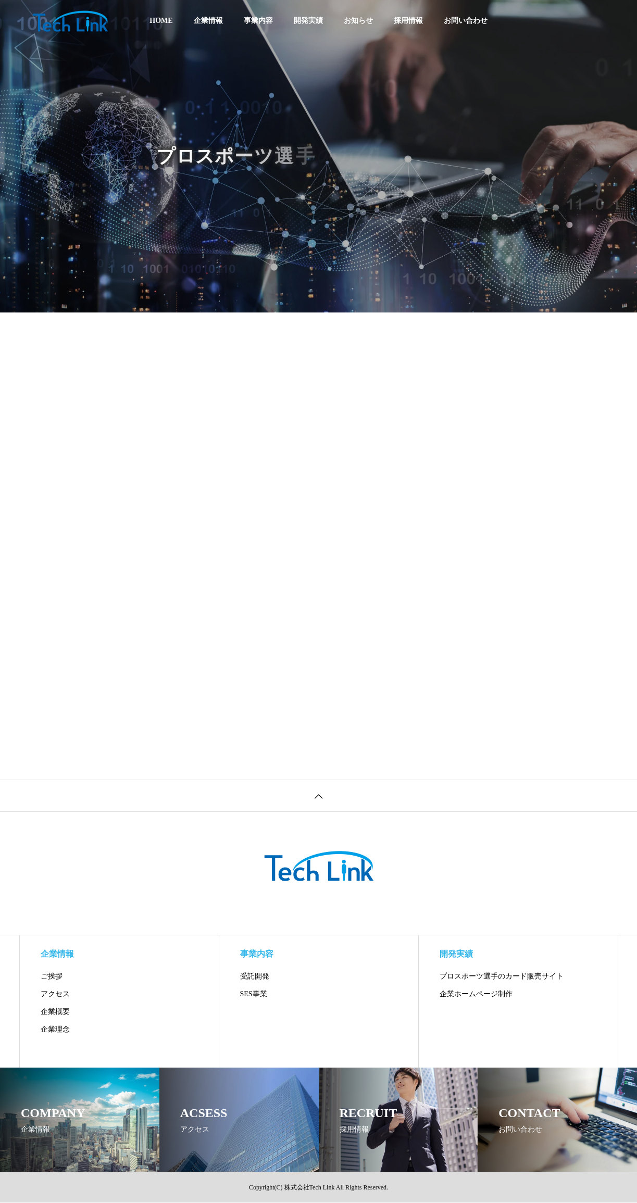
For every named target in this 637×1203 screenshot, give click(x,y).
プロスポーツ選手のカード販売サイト (502, 976)
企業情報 (208, 20)
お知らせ (358, 20)
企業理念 (55, 1029)
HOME (160, 20)
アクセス (55, 994)
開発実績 (308, 20)
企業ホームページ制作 (476, 994)
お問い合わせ (466, 20)
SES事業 (253, 994)
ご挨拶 (52, 976)
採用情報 (408, 20)
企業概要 (55, 1012)
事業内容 (258, 20)
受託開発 (254, 976)
